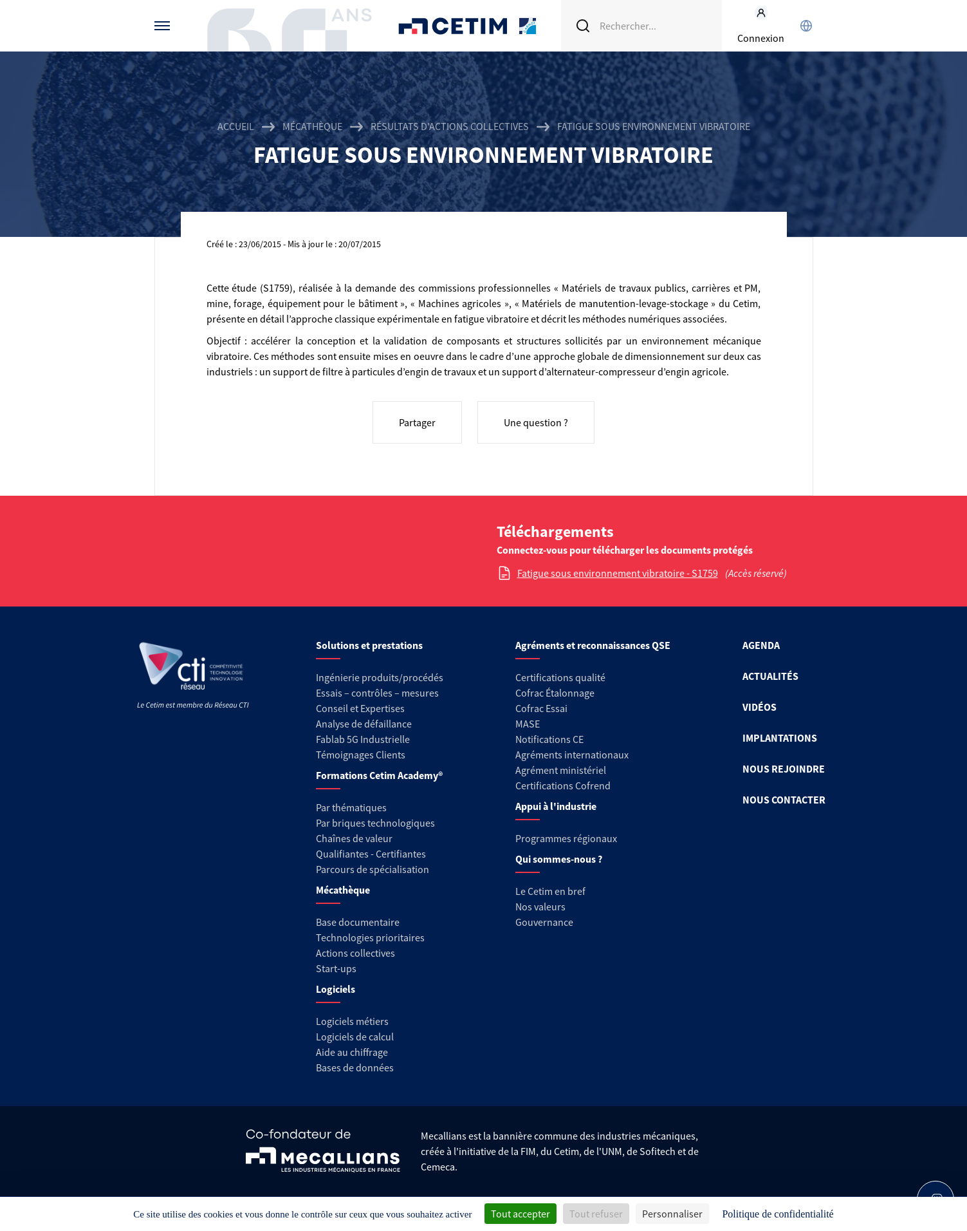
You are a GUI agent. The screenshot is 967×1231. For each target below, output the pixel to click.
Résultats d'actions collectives (450, 126)
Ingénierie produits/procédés (379, 677)
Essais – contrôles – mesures (377, 692)
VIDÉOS (759, 706)
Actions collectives (355, 952)
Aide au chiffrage (352, 1052)
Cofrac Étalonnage (554, 692)
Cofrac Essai (541, 708)
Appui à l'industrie (555, 806)
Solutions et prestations (369, 645)
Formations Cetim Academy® (379, 775)
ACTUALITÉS (770, 676)
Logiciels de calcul (355, 1036)
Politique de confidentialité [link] (777, 1213)
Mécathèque (312, 126)
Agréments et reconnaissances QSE (592, 645)
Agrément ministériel (560, 770)
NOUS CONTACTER (783, 799)
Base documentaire (358, 922)
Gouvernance (544, 922)
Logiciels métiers (352, 1021)
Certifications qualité (560, 677)
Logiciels (335, 988)
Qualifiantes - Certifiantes (371, 853)
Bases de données (355, 1067)
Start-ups (336, 968)
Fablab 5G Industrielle (363, 739)
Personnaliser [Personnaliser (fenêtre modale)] (672, 1213)
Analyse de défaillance (364, 723)
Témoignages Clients (360, 754)
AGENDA (761, 645)
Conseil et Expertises (360, 708)
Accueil (235, 126)
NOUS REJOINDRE (783, 768)
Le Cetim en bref (550, 891)
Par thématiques (351, 807)
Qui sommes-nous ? (558, 858)
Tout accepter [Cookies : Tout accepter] (520, 1213)
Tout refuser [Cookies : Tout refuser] (596, 1213)
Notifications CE (549, 739)
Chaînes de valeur (354, 838)
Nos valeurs (540, 906)
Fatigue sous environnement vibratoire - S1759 (617, 573)
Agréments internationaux (572, 754)
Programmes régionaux (566, 838)
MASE (527, 723)
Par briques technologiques (375, 822)
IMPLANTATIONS (779, 737)
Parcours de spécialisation (372, 869)
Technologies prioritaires (370, 937)
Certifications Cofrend (563, 785)
